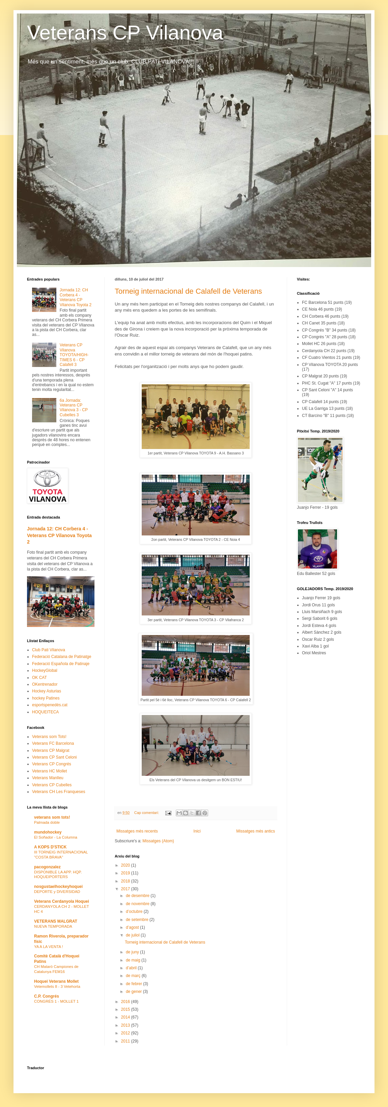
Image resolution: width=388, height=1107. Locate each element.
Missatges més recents (137, 831)
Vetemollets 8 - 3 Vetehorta (57, 986)
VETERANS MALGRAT (55, 921)
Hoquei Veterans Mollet (56, 981)
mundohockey (47, 832)
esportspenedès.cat (49, 705)
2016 (126, 1001)
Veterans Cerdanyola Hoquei (61, 901)
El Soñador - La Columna (55, 837)
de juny (133, 952)
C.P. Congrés (46, 996)
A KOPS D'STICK (50, 847)
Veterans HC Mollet (49, 771)
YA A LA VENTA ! (48, 947)
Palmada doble (47, 822)
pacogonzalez (47, 867)
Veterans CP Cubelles (52, 785)
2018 (126, 881)
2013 (126, 1025)
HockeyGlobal (44, 670)
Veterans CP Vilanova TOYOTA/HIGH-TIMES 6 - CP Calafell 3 (74, 355)
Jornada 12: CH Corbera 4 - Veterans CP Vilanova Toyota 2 (75, 297)
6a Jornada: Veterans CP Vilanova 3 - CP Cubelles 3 (74, 407)
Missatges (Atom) (158, 841)
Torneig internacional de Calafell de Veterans (188, 291)
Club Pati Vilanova (48, 650)
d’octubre (135, 911)
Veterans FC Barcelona (53, 743)
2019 (126, 873)
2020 (126, 865)
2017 (126, 889)
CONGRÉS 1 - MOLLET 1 (56, 1001)
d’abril (132, 968)
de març (134, 975)
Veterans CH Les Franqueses (58, 791)
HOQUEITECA (45, 712)
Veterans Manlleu (47, 777)
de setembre (137, 919)
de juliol (133, 935)
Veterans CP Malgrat (51, 750)
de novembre (138, 903)
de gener (134, 991)
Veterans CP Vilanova (125, 32)
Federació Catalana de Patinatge (61, 656)
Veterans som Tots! (49, 736)
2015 (126, 1009)
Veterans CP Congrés (51, 764)
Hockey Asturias (46, 691)
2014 (126, 1017)
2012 (126, 1033)
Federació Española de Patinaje (60, 663)
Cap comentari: (147, 813)
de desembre (138, 895)
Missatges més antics (255, 831)
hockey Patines (45, 698)
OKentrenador (44, 684)
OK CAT (39, 677)
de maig (133, 960)
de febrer (134, 983)
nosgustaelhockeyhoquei (58, 886)
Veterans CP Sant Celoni (54, 757)
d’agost (133, 927)
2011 (126, 1041)
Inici (196, 831)
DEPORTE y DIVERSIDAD (57, 892)
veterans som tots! (52, 817)
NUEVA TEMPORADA (53, 926)
